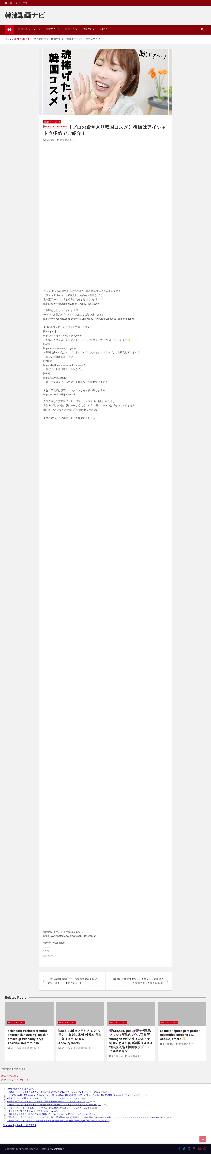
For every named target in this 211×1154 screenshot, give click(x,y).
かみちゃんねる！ (11, 1075)
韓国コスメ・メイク (29, 29)
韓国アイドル (52, 29)
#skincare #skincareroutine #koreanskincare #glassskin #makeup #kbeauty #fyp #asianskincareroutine (27, 1037)
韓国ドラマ (71, 29)
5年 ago (49, 140)
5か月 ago (14, 1048)
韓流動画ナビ (25, 15)
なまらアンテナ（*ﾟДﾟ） (15, 1080)
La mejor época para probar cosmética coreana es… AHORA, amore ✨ (180, 1035)
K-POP (103, 29)
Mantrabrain (57, 1148)
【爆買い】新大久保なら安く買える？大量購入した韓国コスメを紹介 (138, 981)
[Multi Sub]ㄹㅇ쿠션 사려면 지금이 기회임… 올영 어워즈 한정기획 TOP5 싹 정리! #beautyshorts (79, 1037)
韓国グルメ (88, 29)
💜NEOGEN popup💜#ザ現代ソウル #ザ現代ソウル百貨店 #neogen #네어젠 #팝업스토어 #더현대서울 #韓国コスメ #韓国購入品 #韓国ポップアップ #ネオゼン (130, 1041)
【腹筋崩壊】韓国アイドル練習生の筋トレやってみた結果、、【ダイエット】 (73, 981)
